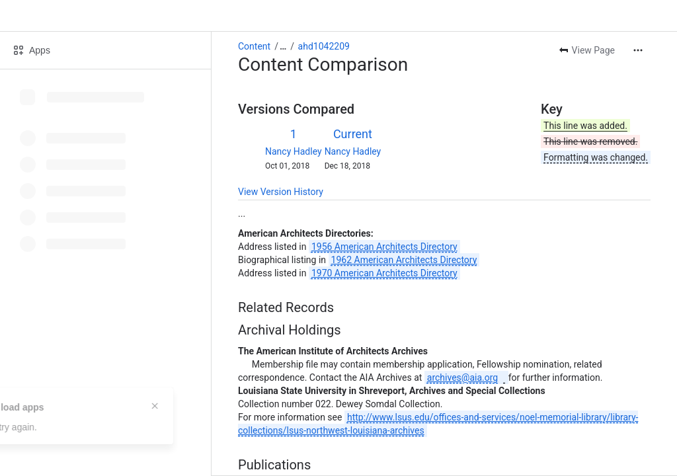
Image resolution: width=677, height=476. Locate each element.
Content (254, 46)
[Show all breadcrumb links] (283, 46)
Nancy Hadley (293, 151)
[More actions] (638, 50)
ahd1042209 (324, 46)
